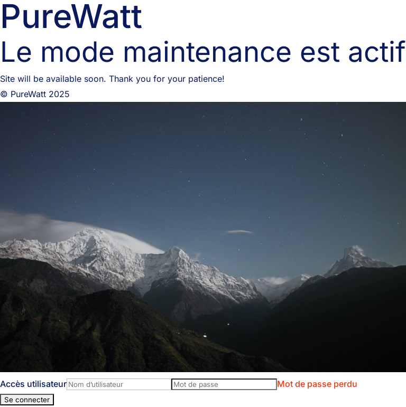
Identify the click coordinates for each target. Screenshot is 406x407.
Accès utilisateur (33, 383)
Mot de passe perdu (317, 383)
